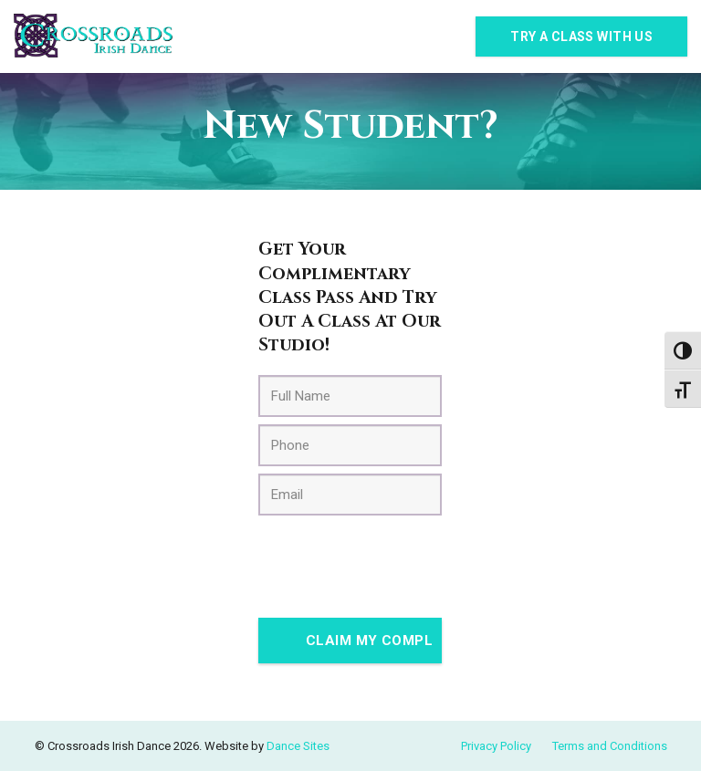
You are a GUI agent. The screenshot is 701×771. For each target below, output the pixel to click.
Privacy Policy (496, 746)
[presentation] (397, 558)
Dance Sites (298, 746)
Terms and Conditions (609, 746)
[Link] (93, 36)
